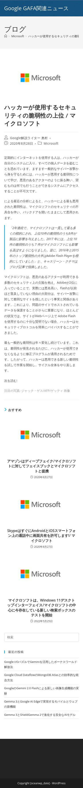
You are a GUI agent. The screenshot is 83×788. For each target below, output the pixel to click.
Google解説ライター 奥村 (29, 138)
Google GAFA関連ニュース (36, 8)
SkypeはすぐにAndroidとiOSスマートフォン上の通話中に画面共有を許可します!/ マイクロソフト (41, 535)
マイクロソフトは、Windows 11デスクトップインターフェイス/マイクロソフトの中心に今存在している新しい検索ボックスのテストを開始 (41, 607)
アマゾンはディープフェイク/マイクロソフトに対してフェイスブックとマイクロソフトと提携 (41, 466)
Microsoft (51, 143)
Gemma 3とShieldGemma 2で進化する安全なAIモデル (39, 715)
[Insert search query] (41, 637)
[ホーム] (5, 36)
